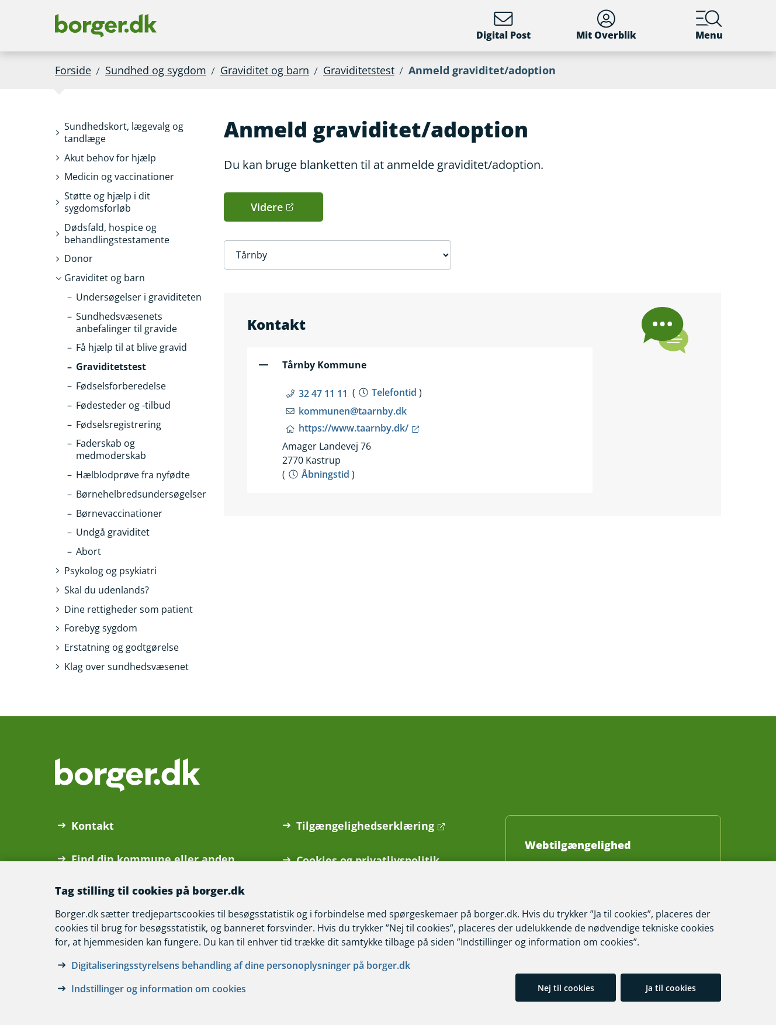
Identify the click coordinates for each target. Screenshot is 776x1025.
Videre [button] (267, 207)
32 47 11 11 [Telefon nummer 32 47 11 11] (323, 393)
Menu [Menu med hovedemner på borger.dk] (709, 25)
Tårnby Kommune (324, 364)
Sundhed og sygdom (155, 70)
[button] (134, 133)
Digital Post (503, 25)
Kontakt (92, 826)
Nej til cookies (566, 987)
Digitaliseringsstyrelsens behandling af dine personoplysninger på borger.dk (240, 965)
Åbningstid (325, 474)
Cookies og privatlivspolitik (367, 860)
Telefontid (394, 392)
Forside (73, 70)
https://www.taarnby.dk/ (353, 428)
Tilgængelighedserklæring (365, 826)
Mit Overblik (606, 25)
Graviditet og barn (264, 70)
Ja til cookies (671, 987)
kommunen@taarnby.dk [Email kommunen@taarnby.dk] (353, 411)
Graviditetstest (358, 70)
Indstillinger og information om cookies (158, 988)
